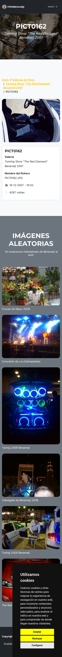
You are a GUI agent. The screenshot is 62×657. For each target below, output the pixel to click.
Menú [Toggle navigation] (53, 6)
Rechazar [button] (37, 638)
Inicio (5, 79)
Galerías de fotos (24, 79)
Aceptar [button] (37, 632)
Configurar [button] (37, 645)
